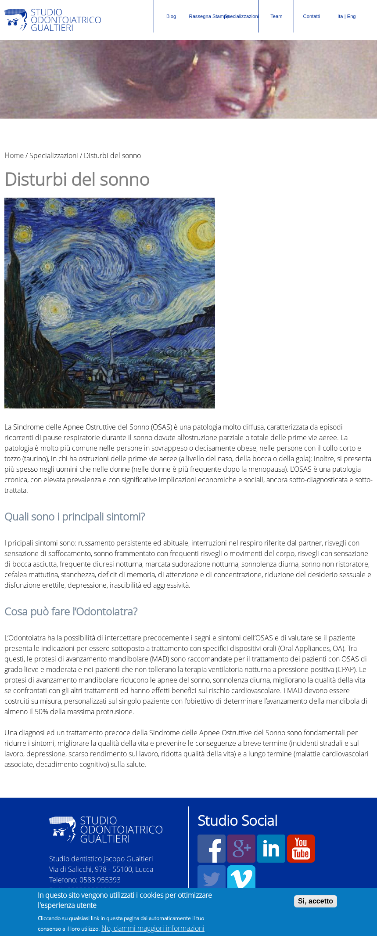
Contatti (311, 16)
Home (14, 155)
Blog (171, 16)
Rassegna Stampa (206, 11)
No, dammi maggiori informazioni (153, 929)
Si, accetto (315, 902)
